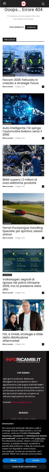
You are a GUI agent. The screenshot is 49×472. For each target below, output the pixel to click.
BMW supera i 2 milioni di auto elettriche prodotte (20, 181)
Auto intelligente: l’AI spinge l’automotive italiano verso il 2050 (22, 131)
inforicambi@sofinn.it (21, 402)
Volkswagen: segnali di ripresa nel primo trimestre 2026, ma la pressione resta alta (22, 284)
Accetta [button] (35, 460)
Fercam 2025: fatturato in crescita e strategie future (21, 81)
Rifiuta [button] (13, 460)
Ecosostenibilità (8, 75)
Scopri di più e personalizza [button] (24, 467)
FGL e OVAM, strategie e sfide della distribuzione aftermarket (23, 337)
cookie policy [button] (40, 438)
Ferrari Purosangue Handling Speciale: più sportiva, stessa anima (23, 231)
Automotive (7, 123)
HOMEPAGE (31, 27)
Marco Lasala (8, 87)
